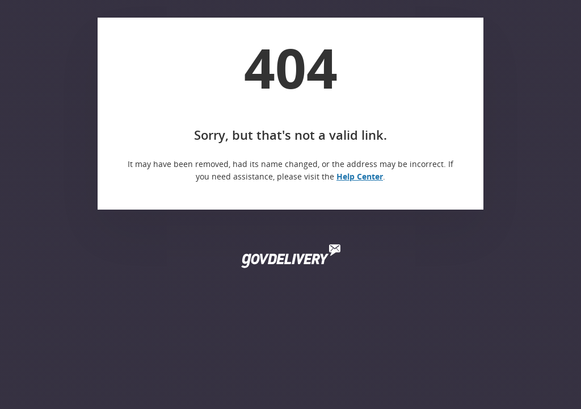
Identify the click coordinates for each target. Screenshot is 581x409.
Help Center (359, 176)
